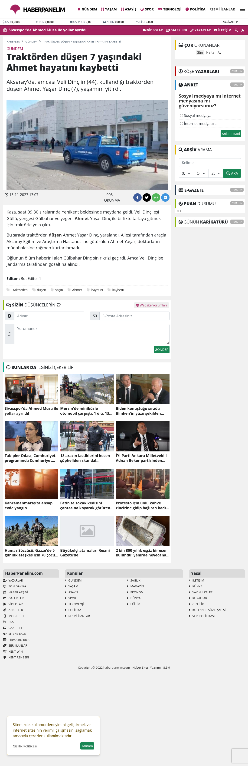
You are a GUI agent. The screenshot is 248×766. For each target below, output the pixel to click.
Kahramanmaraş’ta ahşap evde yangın (28, 505)
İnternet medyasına (199, 123)
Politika (195, 9)
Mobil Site (14, 616)
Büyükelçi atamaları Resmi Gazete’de (85, 553)
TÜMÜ (237, 71)
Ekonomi (135, 592)
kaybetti (118, 290)
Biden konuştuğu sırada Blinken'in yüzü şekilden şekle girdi (138, 411)
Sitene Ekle (14, 633)
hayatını (97, 290)
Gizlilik (196, 604)
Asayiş (128, 9)
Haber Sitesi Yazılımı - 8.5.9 (151, 667)
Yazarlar (200, 30)
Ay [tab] (219, 52)
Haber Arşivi (15, 592)
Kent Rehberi (16, 657)
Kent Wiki (13, 651)
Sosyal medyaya (196, 115)
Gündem (87, 9)
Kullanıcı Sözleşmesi (207, 610)
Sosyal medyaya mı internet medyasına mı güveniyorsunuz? (210, 101)
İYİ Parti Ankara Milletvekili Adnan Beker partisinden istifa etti (141, 458)
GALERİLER (176, 30)
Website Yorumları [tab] (151, 305)
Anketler (13, 610)
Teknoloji (169, 9)
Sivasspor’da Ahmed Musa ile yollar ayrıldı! (48, 30)
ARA (232, 173)
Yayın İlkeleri (201, 592)
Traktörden (19, 290)
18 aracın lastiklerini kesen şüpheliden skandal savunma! (85, 458)
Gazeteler (13, 628)
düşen (41, 290)
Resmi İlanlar (222, 9)
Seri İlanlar (15, 645)
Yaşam (109, 9)
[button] (241, 9)
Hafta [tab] (210, 52)
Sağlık (133, 580)
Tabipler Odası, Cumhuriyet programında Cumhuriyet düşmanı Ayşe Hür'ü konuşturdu (30, 458)
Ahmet (77, 290)
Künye (195, 586)
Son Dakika (14, 586)
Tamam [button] (87, 746)
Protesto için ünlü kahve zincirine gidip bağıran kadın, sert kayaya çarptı (143, 505)
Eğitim (133, 604)
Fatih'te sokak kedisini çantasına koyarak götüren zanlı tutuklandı (85, 505)
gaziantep (230, 22)
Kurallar (198, 598)
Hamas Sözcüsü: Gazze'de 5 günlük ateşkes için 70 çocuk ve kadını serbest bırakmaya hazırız (31, 553)
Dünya (134, 598)
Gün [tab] (200, 52)
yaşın (59, 290)
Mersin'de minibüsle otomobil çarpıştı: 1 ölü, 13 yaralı (84, 411)
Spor (147, 9)
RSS (8, 622)
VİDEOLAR (153, 30)
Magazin (135, 586)
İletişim (223, 30)
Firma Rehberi (16, 640)
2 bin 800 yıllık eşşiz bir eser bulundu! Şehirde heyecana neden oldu (141, 553)
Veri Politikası (202, 616)
